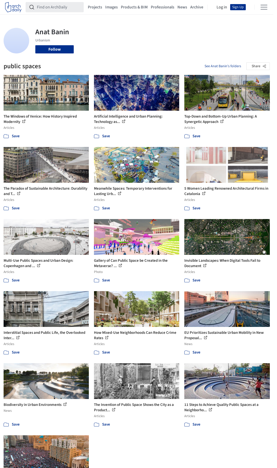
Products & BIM (134, 7)
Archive (196, 7)
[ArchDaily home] (13, 7)
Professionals (162, 7)
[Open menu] (264, 7)
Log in (222, 7)
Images (111, 7)
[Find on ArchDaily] (59, 7)
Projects (95, 7)
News (182, 7)
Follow (54, 49)
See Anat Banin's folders (223, 66)
